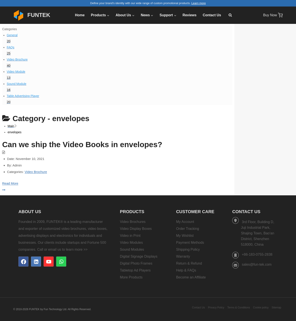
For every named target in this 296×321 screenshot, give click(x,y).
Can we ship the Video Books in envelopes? (83, 144)
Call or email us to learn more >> (62, 249)
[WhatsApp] (61, 262)
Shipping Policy (188, 249)
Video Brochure (36, 172)
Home (79, 15)
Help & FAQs (186, 270)
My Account (185, 222)
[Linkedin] (36, 262)
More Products (131, 277)
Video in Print (130, 235)
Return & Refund (189, 263)
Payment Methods (190, 242)
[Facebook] (23, 262)
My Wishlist (185, 235)
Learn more (198, 3)
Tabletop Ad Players (135, 270)
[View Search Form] (228, 15)
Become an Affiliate (191, 277)
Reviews (189, 15)
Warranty (183, 256)
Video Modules (131, 242)
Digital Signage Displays (139, 256)
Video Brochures (133, 222)
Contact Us (212, 15)
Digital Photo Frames (136, 263)
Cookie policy (260, 307)
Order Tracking (187, 228)
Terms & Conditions (238, 307)
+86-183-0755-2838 (257, 254)
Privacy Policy (216, 307)
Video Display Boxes (136, 228)
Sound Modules (132, 249)
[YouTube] (49, 262)
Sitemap (276, 307)
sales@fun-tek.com (256, 264)
